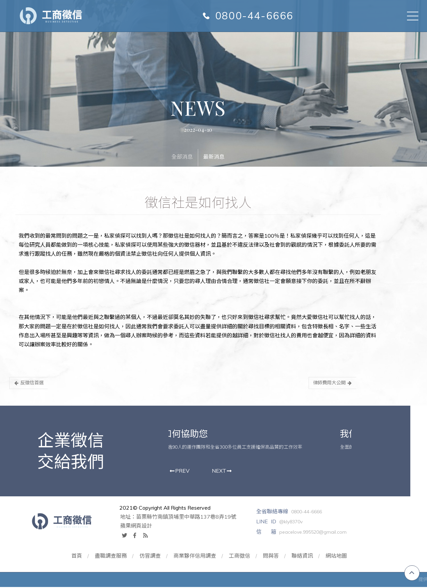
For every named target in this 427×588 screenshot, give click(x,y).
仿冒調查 (149, 556)
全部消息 (181, 156)
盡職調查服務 (110, 556)
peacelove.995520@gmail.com (311, 533)
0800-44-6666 (255, 15)
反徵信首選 (28, 383)
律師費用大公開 (331, 383)
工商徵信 (240, 556)
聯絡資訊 (303, 556)
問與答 (272, 556)
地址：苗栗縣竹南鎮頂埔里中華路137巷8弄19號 (175, 517)
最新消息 (213, 156)
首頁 (75, 556)
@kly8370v (289, 523)
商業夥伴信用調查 (194, 556)
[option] (251, 443)
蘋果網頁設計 (133, 526)
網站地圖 (337, 556)
